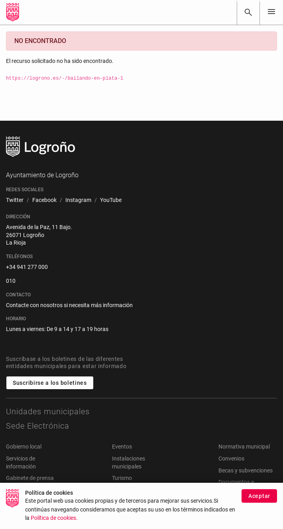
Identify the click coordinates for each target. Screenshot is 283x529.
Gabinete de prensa (30, 478)
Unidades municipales (48, 411)
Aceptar (259, 499)
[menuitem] (15, 200)
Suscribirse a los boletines (50, 383)
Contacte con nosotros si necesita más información (69, 305)
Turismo (122, 478)
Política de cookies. (54, 521)
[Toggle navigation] (271, 12)
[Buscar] (248, 12)
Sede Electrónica (37, 426)
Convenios (231, 458)
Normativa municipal (244, 446)
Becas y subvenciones (245, 470)
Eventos (122, 446)
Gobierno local (23, 446)
